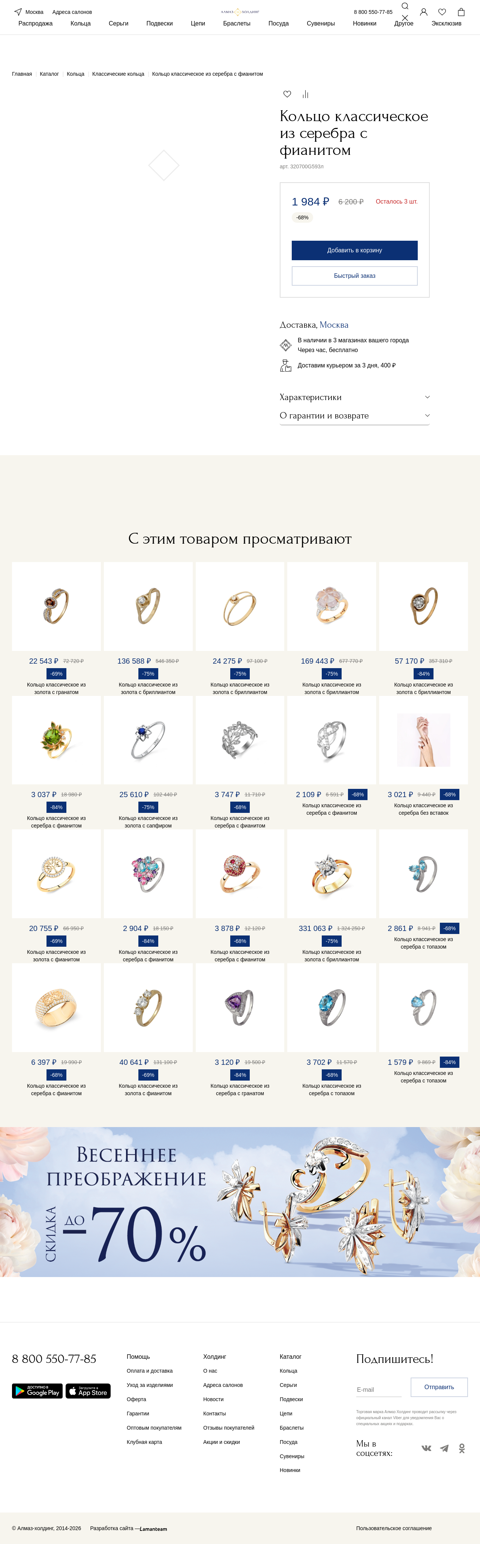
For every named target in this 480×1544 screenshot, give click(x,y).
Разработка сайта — (115, 1528)
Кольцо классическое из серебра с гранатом (240, 1089)
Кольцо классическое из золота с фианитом (56, 955)
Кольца (80, 48)
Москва (28, 22)
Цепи (198, 48)
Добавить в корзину (354, 250)
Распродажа (35, 48)
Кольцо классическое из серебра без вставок (423, 809)
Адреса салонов (72, 22)
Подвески (159, 48)
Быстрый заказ (355, 276)
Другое (404, 48)
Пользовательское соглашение (394, 1528)
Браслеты (236, 48)
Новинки (364, 48)
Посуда (278, 48)
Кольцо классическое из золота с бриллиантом (148, 688)
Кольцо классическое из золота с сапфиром (148, 822)
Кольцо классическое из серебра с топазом (423, 943)
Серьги (118, 48)
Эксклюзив (447, 48)
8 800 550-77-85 (373, 22)
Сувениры (321, 48)
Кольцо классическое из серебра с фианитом (56, 822)
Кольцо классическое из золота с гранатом (56, 688)
